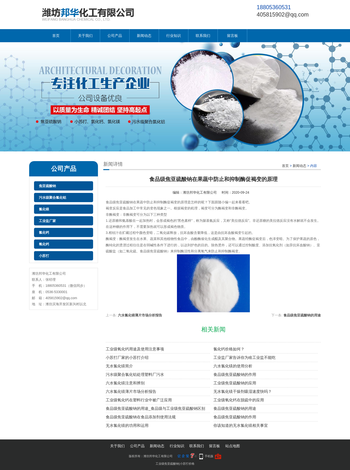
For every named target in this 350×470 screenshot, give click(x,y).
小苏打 (44, 256)
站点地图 (232, 446)
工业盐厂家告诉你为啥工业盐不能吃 (244, 357)
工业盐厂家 (47, 221)
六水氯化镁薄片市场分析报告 (140, 315)
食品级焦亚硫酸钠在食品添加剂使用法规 (141, 417)
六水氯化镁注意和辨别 (125, 383)
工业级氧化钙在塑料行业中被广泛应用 (139, 400)
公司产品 (114, 35)
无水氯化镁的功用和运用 (127, 425)
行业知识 (173, 35)
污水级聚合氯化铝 (52, 197)
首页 (56, 35)
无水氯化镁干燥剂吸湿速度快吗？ (242, 391)
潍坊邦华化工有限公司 (200, 192)
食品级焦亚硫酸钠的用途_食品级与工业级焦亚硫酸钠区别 (155, 408)
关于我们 (85, 35)
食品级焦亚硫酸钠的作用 (234, 374)
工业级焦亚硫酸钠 (167, 463)
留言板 (232, 35)
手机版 (209, 456)
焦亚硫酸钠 (47, 186)
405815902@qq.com (283, 14)
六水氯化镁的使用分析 (232, 366)
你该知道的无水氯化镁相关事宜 (240, 425)
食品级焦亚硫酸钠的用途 (302, 315)
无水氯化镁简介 (119, 366)
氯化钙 (44, 232)
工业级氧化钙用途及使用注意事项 (135, 349)
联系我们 (203, 35)
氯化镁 (44, 209)
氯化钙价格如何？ (229, 349)
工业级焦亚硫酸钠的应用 (234, 383)
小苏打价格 (187, 463)
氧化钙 (44, 244)
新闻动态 (144, 35)
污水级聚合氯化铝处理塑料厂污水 (135, 374)
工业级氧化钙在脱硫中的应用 (238, 400)
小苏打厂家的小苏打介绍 (127, 357)
